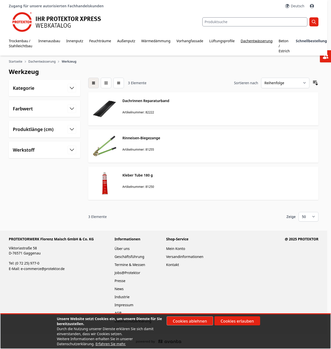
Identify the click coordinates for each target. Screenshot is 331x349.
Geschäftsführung (129, 256)
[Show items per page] (308, 217)
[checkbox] (93, 83)
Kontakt (172, 264)
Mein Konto (175, 248)
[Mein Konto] (312, 6)
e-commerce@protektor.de (43, 268)
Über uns (123, 248)
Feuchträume (100, 40)
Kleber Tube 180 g (137, 175)
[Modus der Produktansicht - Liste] (106, 83)
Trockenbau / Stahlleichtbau (20, 43)
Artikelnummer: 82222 (138, 112)
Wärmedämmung (155, 40)
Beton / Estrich (284, 45)
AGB (118, 313)
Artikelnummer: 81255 (138, 149)
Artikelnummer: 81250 (138, 187)
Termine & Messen (130, 264)
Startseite (15, 62)
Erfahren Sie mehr (110, 343)
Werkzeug (69, 62)
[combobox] (254, 21)
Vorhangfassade (189, 40)
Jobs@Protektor (127, 272)
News (119, 288)
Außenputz (126, 40)
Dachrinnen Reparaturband (145, 100)
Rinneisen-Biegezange (141, 138)
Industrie (122, 296)
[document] (165, 331)
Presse (120, 280)
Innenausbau (49, 40)
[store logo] (60, 22)
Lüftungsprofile (222, 40)
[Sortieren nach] (285, 83)
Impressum (124, 304)
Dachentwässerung (257, 40)
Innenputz (74, 40)
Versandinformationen (184, 256)
